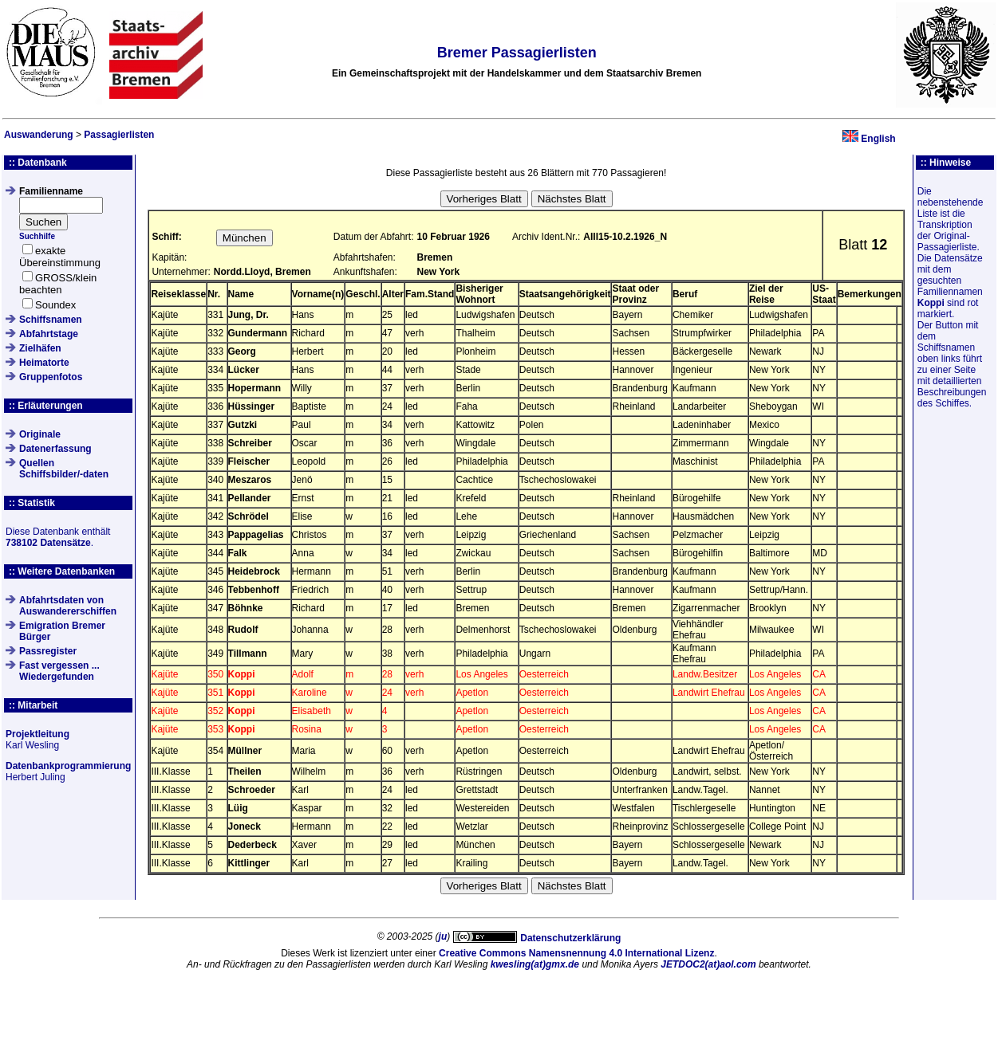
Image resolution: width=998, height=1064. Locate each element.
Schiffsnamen (50, 319)
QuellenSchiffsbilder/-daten (63, 468)
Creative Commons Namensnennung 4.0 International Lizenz (576, 953)
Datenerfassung (55, 448)
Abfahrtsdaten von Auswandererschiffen (67, 606)
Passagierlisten (119, 134)
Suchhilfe (37, 236)
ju (443, 936)
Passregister (48, 651)
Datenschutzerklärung (570, 938)
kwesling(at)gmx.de (535, 964)
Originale (40, 434)
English (878, 138)
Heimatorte (44, 362)
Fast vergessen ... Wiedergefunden (59, 671)
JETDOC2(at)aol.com (708, 964)
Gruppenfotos (50, 377)
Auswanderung (38, 134)
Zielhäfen (40, 348)
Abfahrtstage (48, 334)
